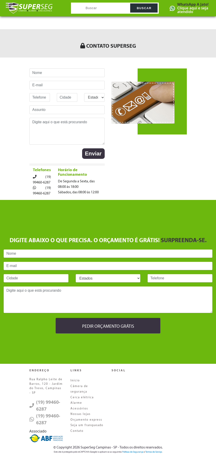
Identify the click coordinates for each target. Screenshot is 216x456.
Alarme (76, 402)
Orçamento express (86, 419)
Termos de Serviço (153, 452)
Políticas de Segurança (132, 452)
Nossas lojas (80, 414)
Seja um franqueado (86, 425)
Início (75, 380)
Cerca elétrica (82, 397)
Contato (76, 431)
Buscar (144, 8)
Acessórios (79, 408)
